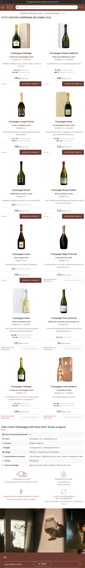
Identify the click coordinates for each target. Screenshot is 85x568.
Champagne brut (35, 447)
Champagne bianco (50, 439)
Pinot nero (33, 452)
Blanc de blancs (50, 465)
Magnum (40, 443)
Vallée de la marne (49, 456)
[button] (4, 557)
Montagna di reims (76, 456)
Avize (59, 456)
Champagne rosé (35, 439)
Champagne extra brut (51, 447)
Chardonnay (42, 452)
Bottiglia (32, 443)
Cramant (65, 456)
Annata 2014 (34, 461)
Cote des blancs (35, 456)
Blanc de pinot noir (64, 465)
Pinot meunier (53, 452)
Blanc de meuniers (36, 465)
